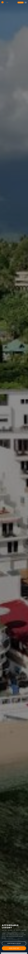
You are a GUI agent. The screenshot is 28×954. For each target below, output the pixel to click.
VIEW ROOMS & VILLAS (14, 943)
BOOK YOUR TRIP (14, 948)
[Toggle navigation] (25, 2)
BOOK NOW (20, 2)
